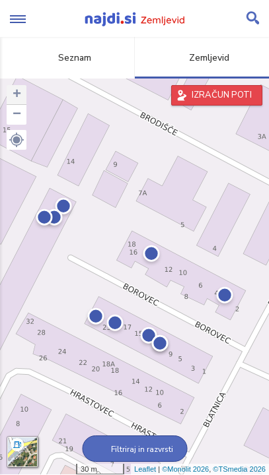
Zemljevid (201, 57)
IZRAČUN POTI (222, 95)
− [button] (17, 115)
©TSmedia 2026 (239, 469)
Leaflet (145, 469)
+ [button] (17, 95)
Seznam (67, 57)
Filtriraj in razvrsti (134, 449)
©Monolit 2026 (185, 469)
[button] (16, 140)
